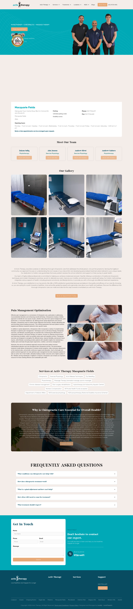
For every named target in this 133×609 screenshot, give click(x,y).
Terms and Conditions (62, 605)
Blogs (93, 4)
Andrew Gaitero (109, 151)
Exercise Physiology (52, 153)
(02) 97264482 (89, 114)
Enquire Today (66, 448)
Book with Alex (52, 162)
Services (55, 4)
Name (15, 530)
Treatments (65, 4)
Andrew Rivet (80, 151)
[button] (45, 4)
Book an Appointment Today (66, 296)
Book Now (102, 5)
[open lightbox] (29, 195)
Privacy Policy (74, 605)
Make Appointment (19, 29)
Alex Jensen (52, 151)
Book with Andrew (81, 162)
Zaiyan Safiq (24, 151)
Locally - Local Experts (105, 605)
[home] (21, 4)
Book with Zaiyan (24, 162)
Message (16, 546)
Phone (15, 538)
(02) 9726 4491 (112, 4)
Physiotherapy (24, 153)
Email (41, 538)
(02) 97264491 (91, 111)
